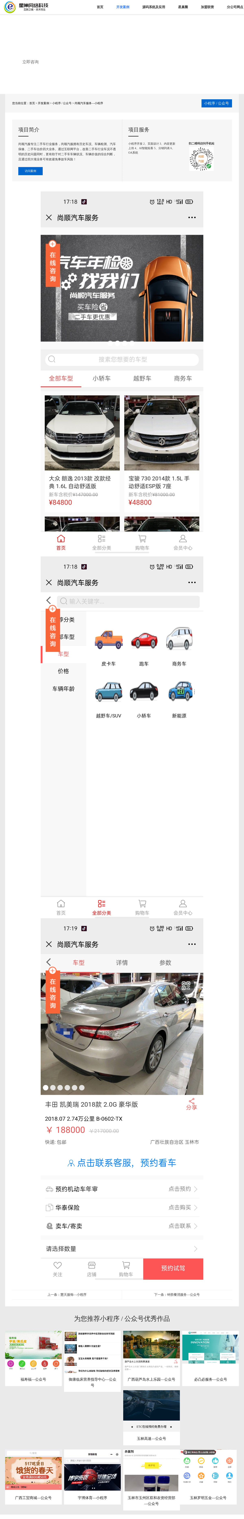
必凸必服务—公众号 (210, 1379)
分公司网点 (235, 7)
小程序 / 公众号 (62, 103)
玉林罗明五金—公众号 (208, 1498)
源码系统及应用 (153, 7)
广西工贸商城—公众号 (33, 1498)
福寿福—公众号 (33, 1379)
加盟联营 (207, 7)
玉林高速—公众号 (151, 1439)
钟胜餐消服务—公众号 (183, 1294)
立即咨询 (30, 62)
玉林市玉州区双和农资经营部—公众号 (151, 1501)
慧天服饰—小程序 (73, 1294)
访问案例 (30, 171)
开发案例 (122, 7)
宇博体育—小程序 (92, 1498)
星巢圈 (183, 7)
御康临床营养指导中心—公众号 (92, 1382)
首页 (100, 7)
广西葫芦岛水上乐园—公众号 (151, 1379)
